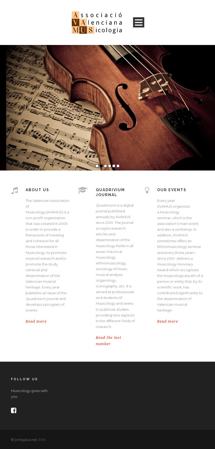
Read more (36, 321)
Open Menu (138, 22)
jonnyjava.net (26, 439)
